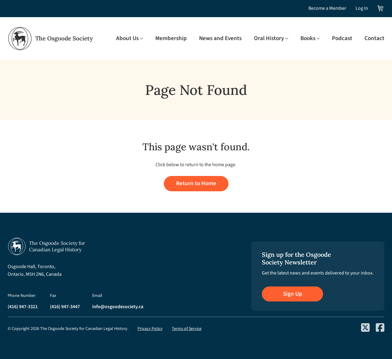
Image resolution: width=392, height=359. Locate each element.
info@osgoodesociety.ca (117, 306)
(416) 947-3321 (23, 306)
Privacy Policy (150, 329)
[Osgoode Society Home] (50, 38)
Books (307, 39)
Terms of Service (187, 329)
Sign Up (292, 294)
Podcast (342, 39)
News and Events (220, 39)
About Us (127, 39)
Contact (374, 39)
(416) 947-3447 (65, 306)
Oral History (269, 39)
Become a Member (327, 8)
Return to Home (196, 183)
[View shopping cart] (380, 8)
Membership (171, 39)
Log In (362, 8)
